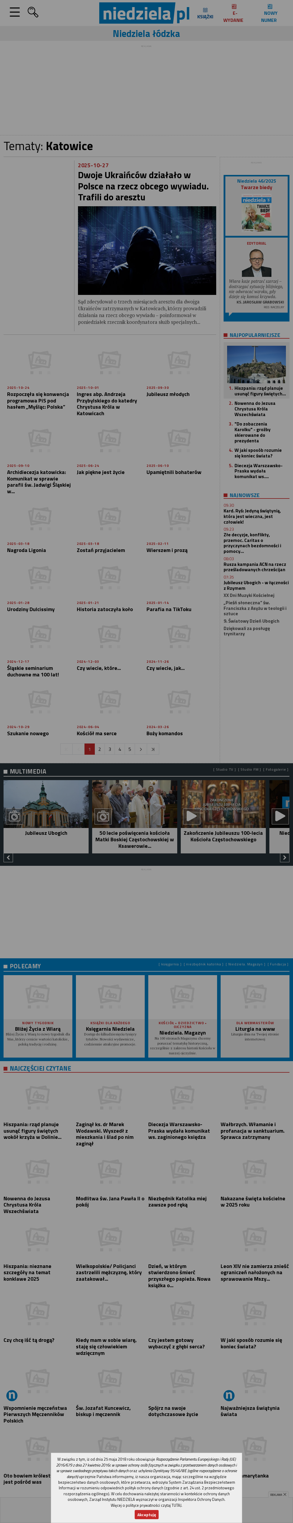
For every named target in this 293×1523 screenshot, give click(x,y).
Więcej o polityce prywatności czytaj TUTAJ (146, 1505)
